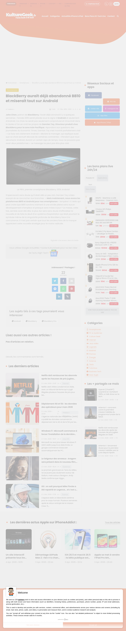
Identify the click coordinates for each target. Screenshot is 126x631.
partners (21, 600)
